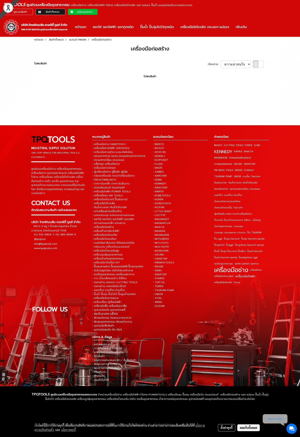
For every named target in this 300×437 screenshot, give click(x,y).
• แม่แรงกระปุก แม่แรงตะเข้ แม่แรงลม (113, 215)
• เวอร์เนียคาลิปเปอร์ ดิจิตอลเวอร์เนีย (113, 243)
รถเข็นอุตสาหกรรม (223, 263)
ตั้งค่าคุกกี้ (226, 428)
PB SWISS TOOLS (223, 170)
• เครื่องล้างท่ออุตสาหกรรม (108, 258)
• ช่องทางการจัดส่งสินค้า (106, 368)
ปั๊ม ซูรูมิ (218, 239)
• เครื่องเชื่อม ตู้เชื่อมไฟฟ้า (106, 302)
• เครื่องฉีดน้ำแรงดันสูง (105, 251)
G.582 (257, 145)
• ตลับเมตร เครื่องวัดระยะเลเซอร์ (110, 247)
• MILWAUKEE (161, 235)
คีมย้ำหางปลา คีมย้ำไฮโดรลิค (243, 182)
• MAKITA (158, 227)
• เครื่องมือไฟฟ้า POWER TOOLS (111, 191)
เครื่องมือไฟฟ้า (245, 276)
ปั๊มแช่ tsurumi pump (225, 257)
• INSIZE (157, 168)
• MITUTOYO (161, 243)
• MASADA (159, 231)
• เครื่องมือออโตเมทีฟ (104, 235)
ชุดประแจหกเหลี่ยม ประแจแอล (245, 189)
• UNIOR (158, 294)
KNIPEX (238, 151)
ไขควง (237, 282)
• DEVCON (159, 152)
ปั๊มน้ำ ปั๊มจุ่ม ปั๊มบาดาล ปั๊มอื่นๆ (230, 251)
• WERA (157, 302)
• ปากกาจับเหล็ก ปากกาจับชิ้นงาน (111, 183)
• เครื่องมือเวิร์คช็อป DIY (106, 262)
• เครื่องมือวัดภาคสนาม (105, 298)
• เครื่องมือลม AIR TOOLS (107, 195)
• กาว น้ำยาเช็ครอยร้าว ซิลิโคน (109, 278)
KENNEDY (223, 152)
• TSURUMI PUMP (163, 290)
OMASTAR (249, 164)
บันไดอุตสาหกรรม (223, 226)
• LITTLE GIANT (162, 211)
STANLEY (249, 170)
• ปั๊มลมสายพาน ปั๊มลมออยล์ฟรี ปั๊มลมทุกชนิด (117, 266)
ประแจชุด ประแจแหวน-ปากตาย (230, 232)
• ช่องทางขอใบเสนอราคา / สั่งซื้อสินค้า (114, 360)
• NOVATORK (161, 251)
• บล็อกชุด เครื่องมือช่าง (106, 164)
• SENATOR (159, 274)
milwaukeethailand (240, 158)
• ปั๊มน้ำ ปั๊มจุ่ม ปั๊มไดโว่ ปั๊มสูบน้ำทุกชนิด (114, 294)
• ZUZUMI (159, 306)
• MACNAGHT (161, 219)
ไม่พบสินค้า (40, 63)
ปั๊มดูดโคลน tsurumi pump (249, 245)
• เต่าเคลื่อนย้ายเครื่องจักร (107, 211)
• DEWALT (159, 156)
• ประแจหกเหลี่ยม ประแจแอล (108, 160)
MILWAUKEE (220, 158)
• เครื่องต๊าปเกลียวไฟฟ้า (105, 231)
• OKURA (158, 255)
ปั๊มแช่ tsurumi (255, 251)
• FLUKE (158, 164)
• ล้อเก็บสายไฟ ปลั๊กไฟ (105, 314)
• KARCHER (160, 176)
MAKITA (248, 151)
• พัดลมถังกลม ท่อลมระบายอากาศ (111, 318)
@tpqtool (40, 239)
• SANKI (157, 270)
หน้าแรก (80, 27)
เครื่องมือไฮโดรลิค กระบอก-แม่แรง (204, 27)
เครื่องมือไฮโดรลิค (223, 282)
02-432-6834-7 (44, 234)
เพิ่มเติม (241, 27)
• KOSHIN (158, 207)
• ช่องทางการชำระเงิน (104, 364)
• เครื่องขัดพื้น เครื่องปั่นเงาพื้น (109, 306)
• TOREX (158, 286)
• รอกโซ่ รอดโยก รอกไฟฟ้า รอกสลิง (113, 219)
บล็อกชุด (256, 220)
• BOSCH (158, 148)
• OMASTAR (160, 258)
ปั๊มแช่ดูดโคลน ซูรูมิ (248, 257)
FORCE (248, 145)
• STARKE (158, 278)
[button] (253, 27)
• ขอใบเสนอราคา (101, 344)
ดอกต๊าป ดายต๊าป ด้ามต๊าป (228, 195)
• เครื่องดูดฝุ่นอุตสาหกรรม (107, 255)
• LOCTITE (159, 215)
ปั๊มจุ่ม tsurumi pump (252, 239)
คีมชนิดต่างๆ (220, 182)
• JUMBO (158, 172)
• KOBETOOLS (162, 195)
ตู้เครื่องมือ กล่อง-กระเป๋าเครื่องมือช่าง (233, 214)
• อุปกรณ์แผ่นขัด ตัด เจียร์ (107, 329)
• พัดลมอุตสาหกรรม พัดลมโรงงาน (112, 322)
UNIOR (237, 176)
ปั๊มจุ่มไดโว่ (219, 245)
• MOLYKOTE (161, 247)
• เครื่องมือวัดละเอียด (104, 239)
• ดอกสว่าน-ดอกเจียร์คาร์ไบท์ (109, 286)
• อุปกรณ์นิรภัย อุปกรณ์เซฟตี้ (108, 310)
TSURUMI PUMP (223, 176)
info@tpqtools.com (45, 244)
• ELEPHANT (160, 160)
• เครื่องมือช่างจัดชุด (104, 168)
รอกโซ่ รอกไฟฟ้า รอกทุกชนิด (113, 27)
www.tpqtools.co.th (45, 248)
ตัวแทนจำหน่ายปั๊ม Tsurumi (228, 207)
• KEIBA (157, 180)
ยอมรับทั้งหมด (248, 428)
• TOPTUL (159, 282)
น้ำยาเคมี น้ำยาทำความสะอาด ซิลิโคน (232, 220)
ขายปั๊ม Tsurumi (251, 176)
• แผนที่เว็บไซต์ (100, 380)
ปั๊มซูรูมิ (229, 245)
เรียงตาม (214, 64)
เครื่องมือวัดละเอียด (224, 276)
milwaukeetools (223, 164)
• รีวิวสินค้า (98, 356)
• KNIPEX (158, 191)
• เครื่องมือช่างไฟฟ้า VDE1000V (111, 148)
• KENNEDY (159, 183)
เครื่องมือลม (256, 270)
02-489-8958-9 (65, 234)
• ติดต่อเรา (98, 376)
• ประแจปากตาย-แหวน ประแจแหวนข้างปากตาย (118, 156)
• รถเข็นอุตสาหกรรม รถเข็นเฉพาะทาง (113, 274)
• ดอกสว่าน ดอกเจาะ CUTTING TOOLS (115, 282)
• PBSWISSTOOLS (163, 262)
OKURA (238, 164)
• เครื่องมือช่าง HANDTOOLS (109, 144)
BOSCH (218, 145)
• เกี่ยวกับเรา (99, 372)
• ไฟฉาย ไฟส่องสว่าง (104, 180)
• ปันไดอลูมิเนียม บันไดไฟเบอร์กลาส (112, 270)
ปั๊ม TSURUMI (254, 232)
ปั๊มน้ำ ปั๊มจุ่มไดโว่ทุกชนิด (157, 27)
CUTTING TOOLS (233, 145)
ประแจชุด (238, 226)
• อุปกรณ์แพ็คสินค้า (103, 326)
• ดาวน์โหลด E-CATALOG (107, 348)
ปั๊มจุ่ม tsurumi (232, 239)
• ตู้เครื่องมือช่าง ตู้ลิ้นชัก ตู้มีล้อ (110, 172)
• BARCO (158, 144)
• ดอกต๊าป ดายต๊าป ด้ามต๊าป (108, 290)
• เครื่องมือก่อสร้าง (103, 227)
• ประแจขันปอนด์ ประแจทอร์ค (108, 187)
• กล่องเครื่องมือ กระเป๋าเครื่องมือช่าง (113, 176)
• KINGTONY (160, 187)
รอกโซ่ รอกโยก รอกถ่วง (247, 263)
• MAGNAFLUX (162, 223)
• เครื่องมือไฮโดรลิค (103, 203)
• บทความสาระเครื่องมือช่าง (108, 352)
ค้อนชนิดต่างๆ (221, 189)
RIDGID (238, 170)
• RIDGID (158, 266)
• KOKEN (158, 199)
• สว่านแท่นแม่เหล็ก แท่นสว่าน (108, 223)
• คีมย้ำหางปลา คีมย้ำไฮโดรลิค (109, 207)
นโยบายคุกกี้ (68, 430)
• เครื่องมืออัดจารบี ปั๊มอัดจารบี (110, 199)
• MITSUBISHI (161, 239)
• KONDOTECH (162, 203)
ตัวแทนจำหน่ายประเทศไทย (227, 201)
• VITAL (157, 298)
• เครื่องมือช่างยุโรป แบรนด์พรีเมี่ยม (112, 152)
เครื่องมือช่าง (231, 270)
